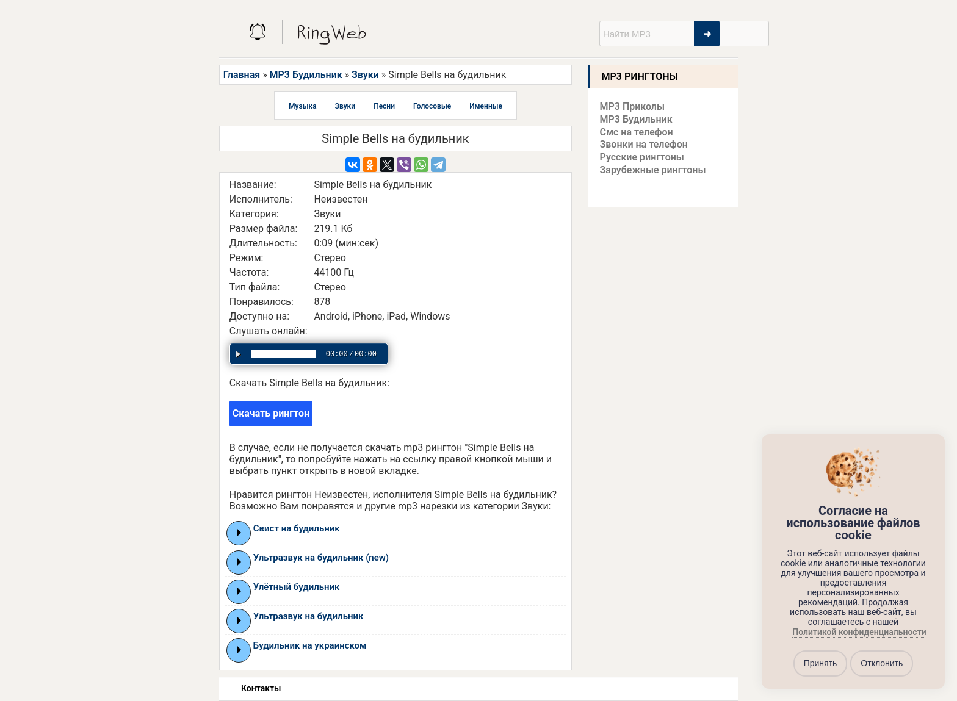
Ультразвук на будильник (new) (321, 557)
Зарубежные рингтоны (653, 170)
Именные (485, 106)
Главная (241, 75)
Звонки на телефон (644, 144)
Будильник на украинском (310, 645)
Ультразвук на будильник (308, 616)
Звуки (365, 75)
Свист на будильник (296, 528)
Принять (820, 663)
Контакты (261, 688)
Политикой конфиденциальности (859, 632)
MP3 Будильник (306, 75)
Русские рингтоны (642, 157)
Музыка (303, 106)
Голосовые (432, 106)
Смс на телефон (636, 132)
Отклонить (882, 663)
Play (239, 532)
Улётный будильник (296, 586)
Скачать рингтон (271, 413)
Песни (384, 106)
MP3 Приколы (632, 106)
